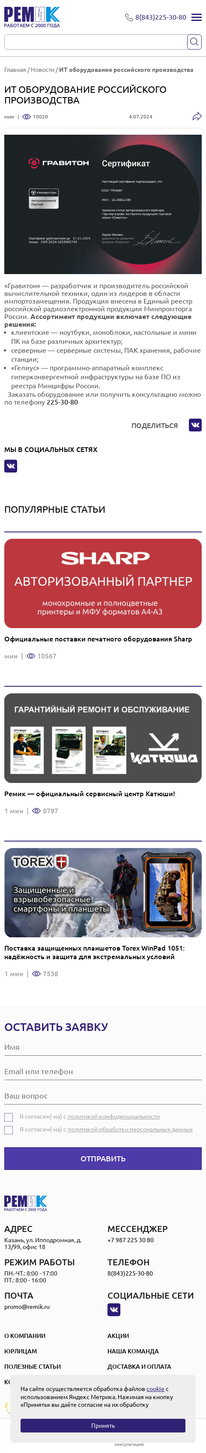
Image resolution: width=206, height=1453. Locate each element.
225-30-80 (62, 402)
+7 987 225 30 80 (130, 1240)
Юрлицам (20, 1351)
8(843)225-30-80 (130, 1273)
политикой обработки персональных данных (130, 1129)
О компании (24, 1335)
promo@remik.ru (27, 1306)
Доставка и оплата (139, 1366)
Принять (103, 1425)
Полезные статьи (32, 1366)
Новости (42, 69)
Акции (118, 1335)
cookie (155, 1388)
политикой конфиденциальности (114, 1116)
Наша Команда (133, 1351)
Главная (15, 69)
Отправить (103, 1158)
